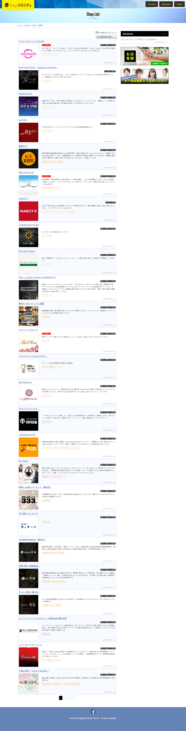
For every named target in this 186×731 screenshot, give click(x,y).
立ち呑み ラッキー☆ (28, 513)
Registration (166, 4)
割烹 (53, 162)
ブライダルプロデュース (56, 477)
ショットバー (47, 81)
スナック (53, 54)
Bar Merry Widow (27, 251)
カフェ (67, 448)
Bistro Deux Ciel (26, 172)
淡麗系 (51, 367)
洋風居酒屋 (46, 317)
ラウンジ (45, 54)
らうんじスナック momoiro (32, 41)
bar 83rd (23, 120)
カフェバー (46, 448)
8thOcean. (113, 718)
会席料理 (61, 553)
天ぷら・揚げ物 (55, 605)
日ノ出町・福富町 (110, 71)
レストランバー (48, 212)
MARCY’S (23, 198)
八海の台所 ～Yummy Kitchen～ (34, 670)
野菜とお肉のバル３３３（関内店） (35, 487)
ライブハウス (47, 422)
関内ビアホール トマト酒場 (31, 303)
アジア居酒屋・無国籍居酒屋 (70, 684)
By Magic (23, 461)
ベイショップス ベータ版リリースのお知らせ (139, 39)
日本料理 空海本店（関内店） (32, 539)
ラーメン (58, 367)
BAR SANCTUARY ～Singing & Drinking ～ (38, 67)
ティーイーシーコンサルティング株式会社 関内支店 (43, 618)
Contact (179, 4)
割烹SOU (23, 146)
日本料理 (59, 162)
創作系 (45, 367)
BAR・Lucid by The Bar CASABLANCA (37, 277)
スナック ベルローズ (28, 329)
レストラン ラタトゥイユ (30, 644)
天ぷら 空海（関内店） (29, 592)
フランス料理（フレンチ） (51, 188)
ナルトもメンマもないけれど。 (33, 356)
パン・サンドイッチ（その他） (64, 212)
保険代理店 (46, 634)
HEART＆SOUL (25, 93)
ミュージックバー (48, 107)
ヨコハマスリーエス (28, 408)
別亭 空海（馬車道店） (29, 566)
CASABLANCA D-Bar (29, 225)
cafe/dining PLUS (27, 434)
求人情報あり (46, 45)
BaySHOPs (82, 718)
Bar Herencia (25, 382)
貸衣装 (45, 477)
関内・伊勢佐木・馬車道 (108, 45)
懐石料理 (53, 553)
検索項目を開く (106, 36)
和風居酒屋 (46, 162)
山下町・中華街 (110, 202)
